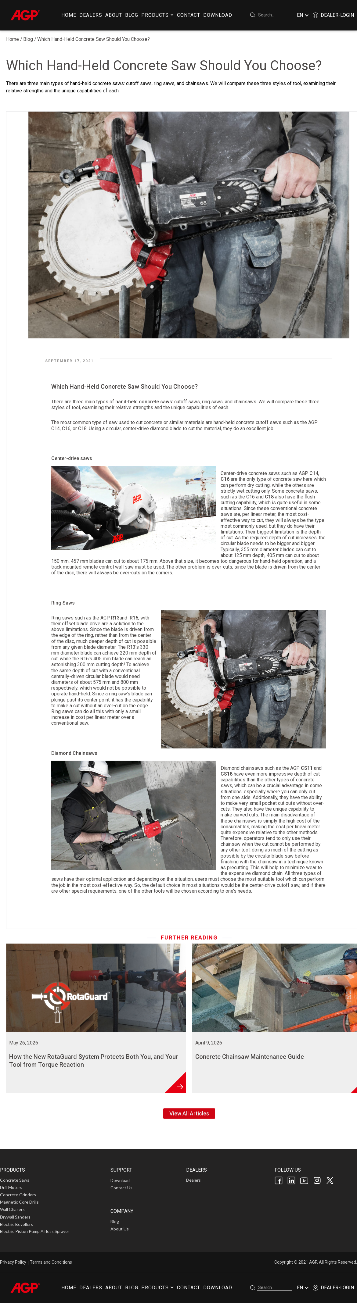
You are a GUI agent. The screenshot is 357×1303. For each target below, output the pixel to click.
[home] (24, 15)
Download (120, 1180)
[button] (157, 15)
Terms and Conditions (51, 1262)
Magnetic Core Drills (19, 1202)
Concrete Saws (14, 1180)
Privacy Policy (13, 1262)
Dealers (193, 1180)
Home (12, 39)
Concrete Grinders (18, 1194)
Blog (28, 39)
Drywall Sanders (15, 1216)
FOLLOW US (288, 1170)
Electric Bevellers (16, 1224)
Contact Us (121, 1187)
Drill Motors (11, 1187)
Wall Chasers (12, 1209)
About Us (119, 1228)
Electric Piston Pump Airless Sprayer (34, 1231)
